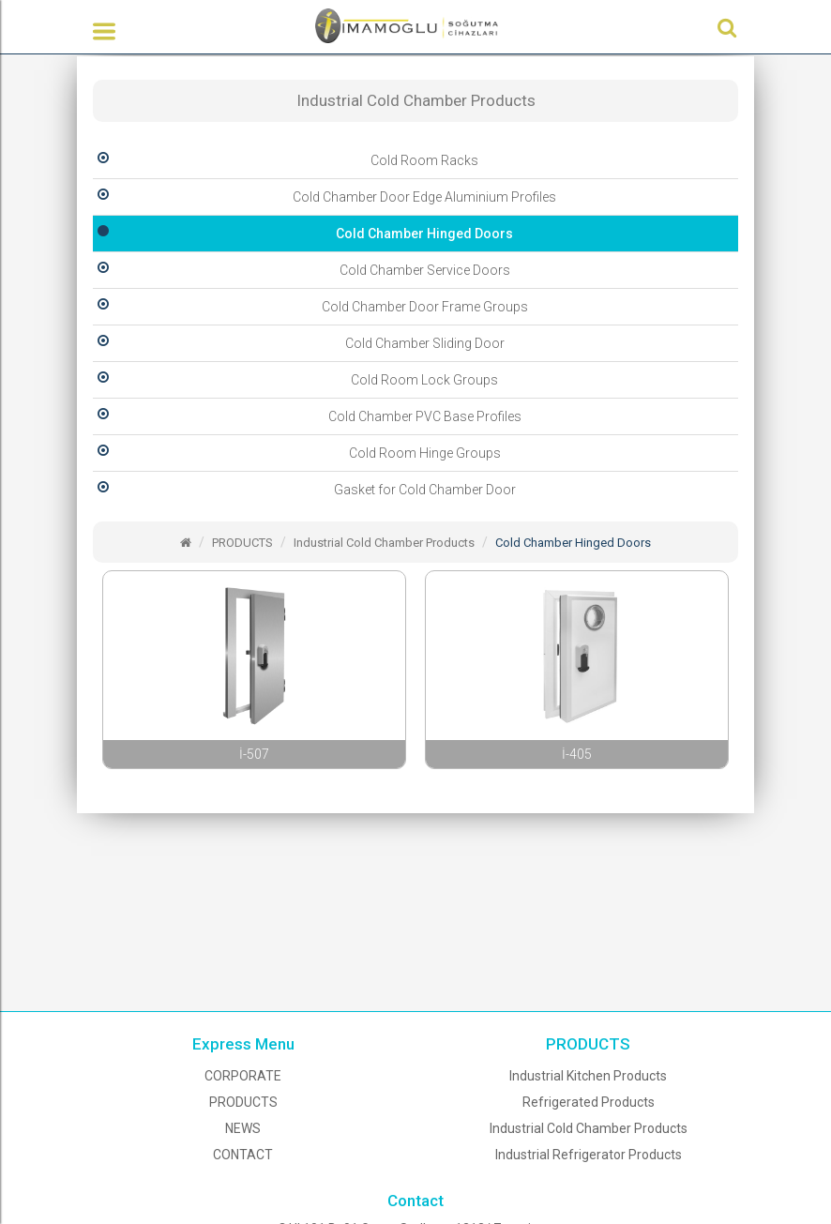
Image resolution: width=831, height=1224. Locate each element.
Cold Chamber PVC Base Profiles (307, 416)
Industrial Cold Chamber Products (384, 543)
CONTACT (243, 1154)
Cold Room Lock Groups (295, 380)
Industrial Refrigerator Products (588, 1154)
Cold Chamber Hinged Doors (303, 233)
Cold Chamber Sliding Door (299, 343)
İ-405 (577, 754)
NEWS (243, 1128)
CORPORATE (242, 1075)
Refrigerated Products (588, 1102)
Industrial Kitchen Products (588, 1075)
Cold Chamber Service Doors (301, 270)
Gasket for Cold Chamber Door (304, 489)
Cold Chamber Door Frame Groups (310, 307)
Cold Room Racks (285, 160)
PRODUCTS (242, 543)
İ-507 (254, 754)
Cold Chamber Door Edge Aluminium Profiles (324, 197)
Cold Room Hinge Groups (297, 453)
